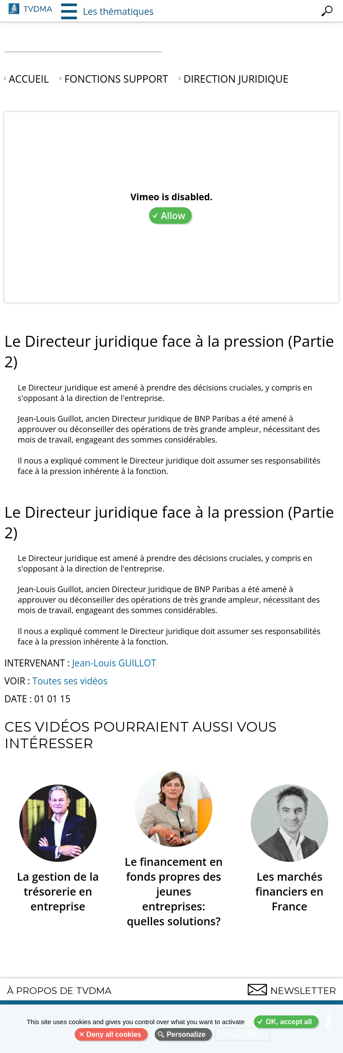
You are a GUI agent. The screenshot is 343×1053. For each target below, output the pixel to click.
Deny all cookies (114, 1034)
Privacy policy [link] (242, 1034)
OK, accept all (289, 1021)
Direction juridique (236, 79)
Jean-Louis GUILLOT (114, 663)
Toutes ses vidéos (69, 681)
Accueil (29, 79)
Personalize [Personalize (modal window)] (185, 1034)
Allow (173, 215)
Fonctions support (116, 79)
